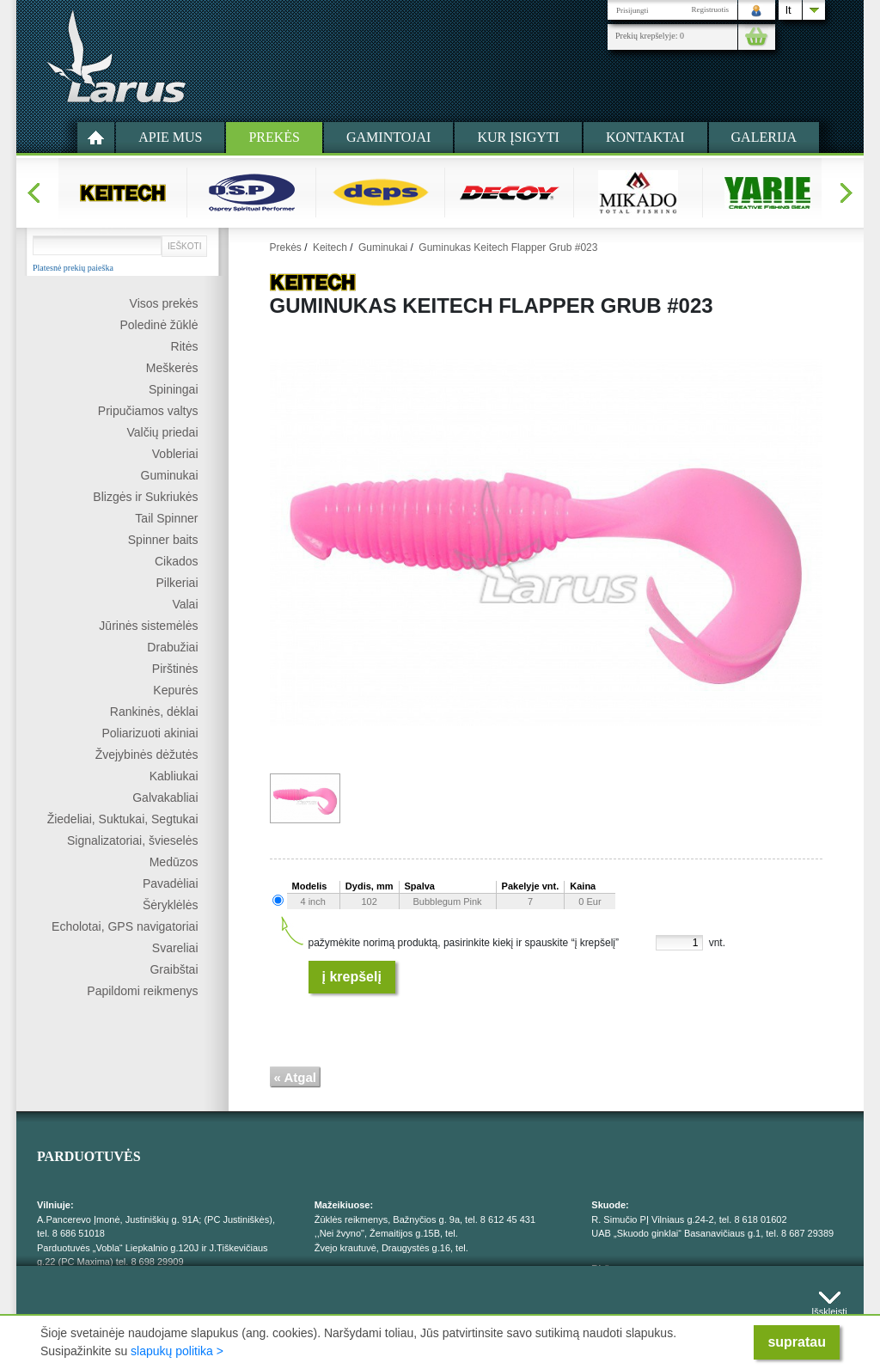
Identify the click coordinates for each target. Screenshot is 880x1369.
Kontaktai (645, 137)
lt (788, 9)
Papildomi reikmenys (142, 991)
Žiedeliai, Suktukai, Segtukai (123, 819)
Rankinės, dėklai (154, 711)
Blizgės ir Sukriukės (145, 497)
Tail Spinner (166, 518)
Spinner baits (163, 540)
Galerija (764, 137)
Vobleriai (175, 454)
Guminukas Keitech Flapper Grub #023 (508, 247)
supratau (796, 1342)
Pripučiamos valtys (148, 411)
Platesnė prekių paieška (73, 268)
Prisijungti (632, 10)
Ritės (185, 346)
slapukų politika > (177, 1351)
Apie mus (170, 137)
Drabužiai (172, 647)
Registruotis (710, 9)
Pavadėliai (171, 883)
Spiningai (174, 389)
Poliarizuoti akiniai (149, 733)
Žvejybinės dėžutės (147, 754)
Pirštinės (175, 668)
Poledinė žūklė (158, 325)
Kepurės (175, 690)
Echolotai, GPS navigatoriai (125, 926)
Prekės (274, 137)
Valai (185, 604)
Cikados (177, 561)
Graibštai (174, 969)
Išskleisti (829, 1307)
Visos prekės (164, 303)
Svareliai (175, 948)
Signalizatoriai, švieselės (133, 840)
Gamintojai (388, 137)
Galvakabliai (165, 797)
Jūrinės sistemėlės (148, 626)
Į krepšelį (352, 976)
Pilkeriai (177, 583)
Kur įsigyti (518, 137)
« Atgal (295, 1077)
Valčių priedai (162, 432)
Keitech (330, 247)
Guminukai (170, 475)
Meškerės (172, 368)
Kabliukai (174, 776)
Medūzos (174, 862)
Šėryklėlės (171, 905)
